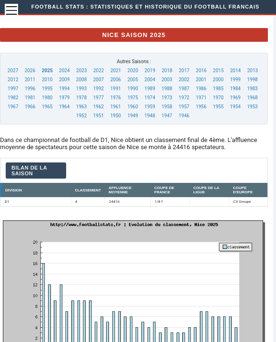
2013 (252, 70)
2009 (64, 79)
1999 (235, 79)
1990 (133, 88)
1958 (167, 106)
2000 (218, 79)
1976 (115, 97)
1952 (81, 115)
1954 (235, 106)
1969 (235, 97)
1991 (115, 88)
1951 (98, 115)
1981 (30, 97)
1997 (13, 88)
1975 (133, 97)
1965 (47, 106)
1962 (98, 106)
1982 (13, 97)
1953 (252, 106)
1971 (201, 97)
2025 (47, 70)
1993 (81, 88)
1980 (47, 97)
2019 (150, 70)
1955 (218, 106)
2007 (98, 79)
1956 (201, 106)
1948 (150, 115)
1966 (30, 106)
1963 (81, 106)
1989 (150, 88)
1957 (183, 106)
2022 (98, 70)
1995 (47, 88)
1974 (150, 97)
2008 (81, 79)
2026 (30, 70)
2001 (201, 79)
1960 (133, 106)
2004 (150, 79)
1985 (218, 88)
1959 (150, 106)
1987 (183, 88)
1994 (64, 88)
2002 (183, 79)
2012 (13, 79)
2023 (81, 70)
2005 (133, 79)
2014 (235, 70)
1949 (133, 115)
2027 (13, 70)
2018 (167, 70)
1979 (64, 97)
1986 (201, 88)
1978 (81, 97)
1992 (98, 88)
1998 (252, 79)
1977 (98, 97)
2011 (30, 79)
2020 (133, 70)
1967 (13, 106)
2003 (167, 79)
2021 (115, 70)
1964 (64, 106)
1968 (252, 97)
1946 (183, 115)
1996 (30, 88)
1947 (167, 115)
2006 (115, 79)
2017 (184, 70)
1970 (218, 97)
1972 (183, 97)
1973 (167, 97)
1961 (115, 106)
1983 (252, 88)
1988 (167, 88)
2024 (64, 70)
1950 (115, 115)
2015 (218, 70)
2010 (47, 79)
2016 (201, 70)
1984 (235, 88)
